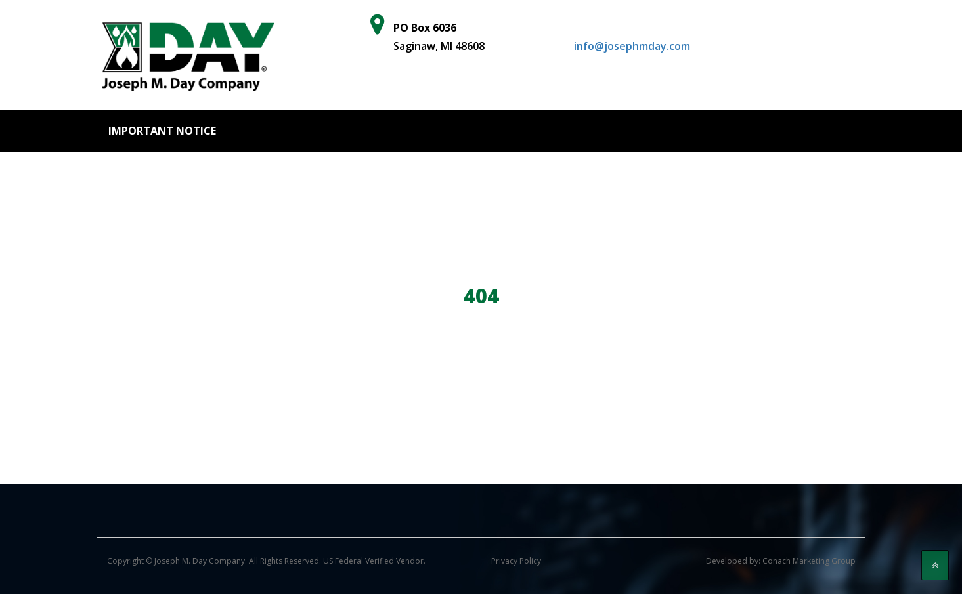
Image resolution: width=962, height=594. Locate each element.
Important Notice (162, 130)
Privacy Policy (516, 560)
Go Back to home (481, 355)
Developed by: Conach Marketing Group (781, 560)
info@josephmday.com (632, 46)
